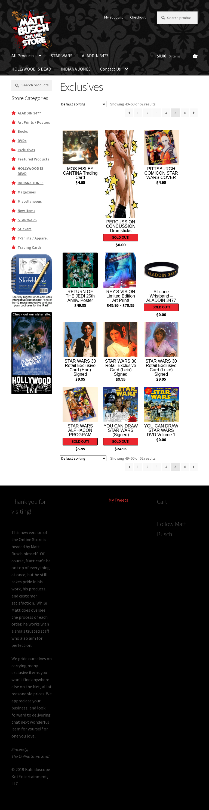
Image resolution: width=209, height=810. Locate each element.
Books (23, 131)
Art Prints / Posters (34, 122)
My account (113, 17)
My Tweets (118, 500)
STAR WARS (61, 55)
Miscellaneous (30, 201)
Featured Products (33, 159)
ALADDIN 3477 (95, 55)
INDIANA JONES (76, 69)
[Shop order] (83, 104)
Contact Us (110, 69)
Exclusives (26, 149)
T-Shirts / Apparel (33, 238)
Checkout (138, 17)
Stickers (25, 228)
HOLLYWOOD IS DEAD (31, 69)
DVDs (22, 140)
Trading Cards (30, 247)
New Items (26, 210)
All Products (22, 55)
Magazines (27, 192)
